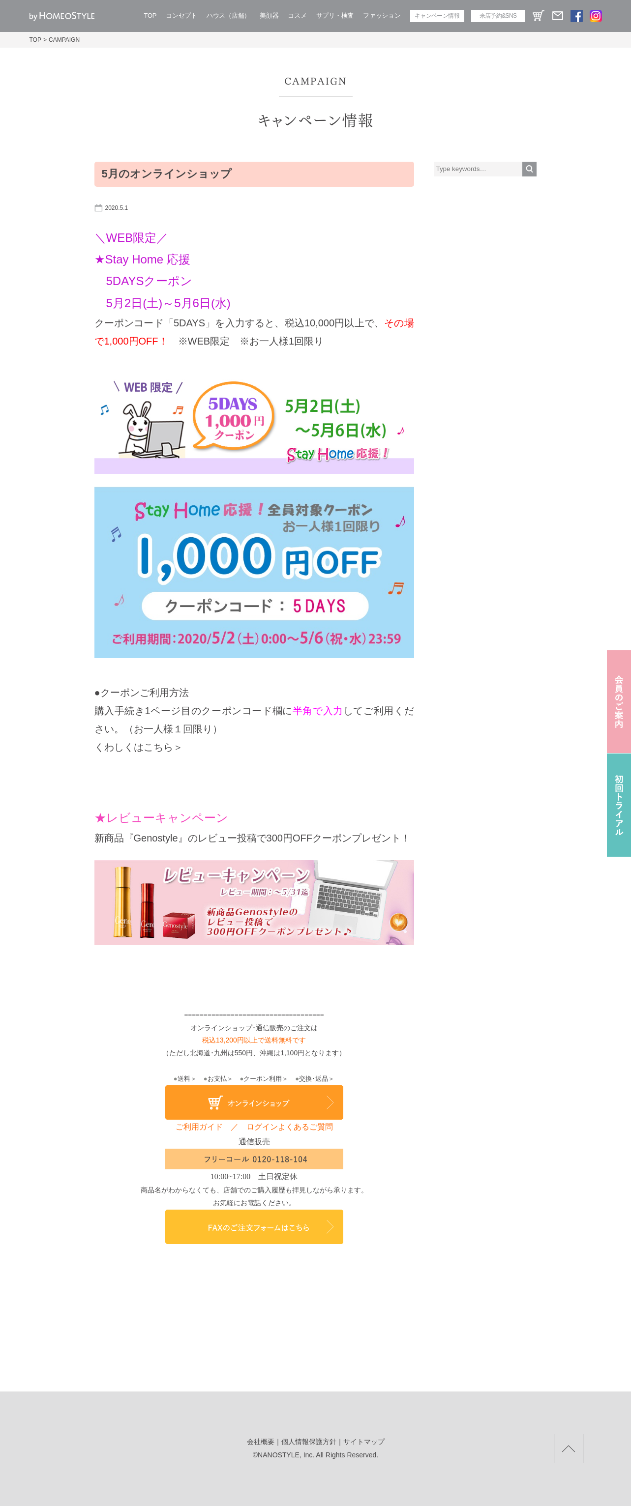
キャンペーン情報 (437, 15)
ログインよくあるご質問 (289, 1127)
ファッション (381, 15)
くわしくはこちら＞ (138, 747)
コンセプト (181, 15)
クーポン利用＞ (264, 1078)
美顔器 (269, 15)
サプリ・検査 (335, 15)
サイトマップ (364, 1442)
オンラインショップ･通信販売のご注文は (254, 1028)
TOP (150, 15)
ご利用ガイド (199, 1127)
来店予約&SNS (498, 15)
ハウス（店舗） (228, 15)
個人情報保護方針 (308, 1442)
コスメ (297, 15)
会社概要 (260, 1442)
